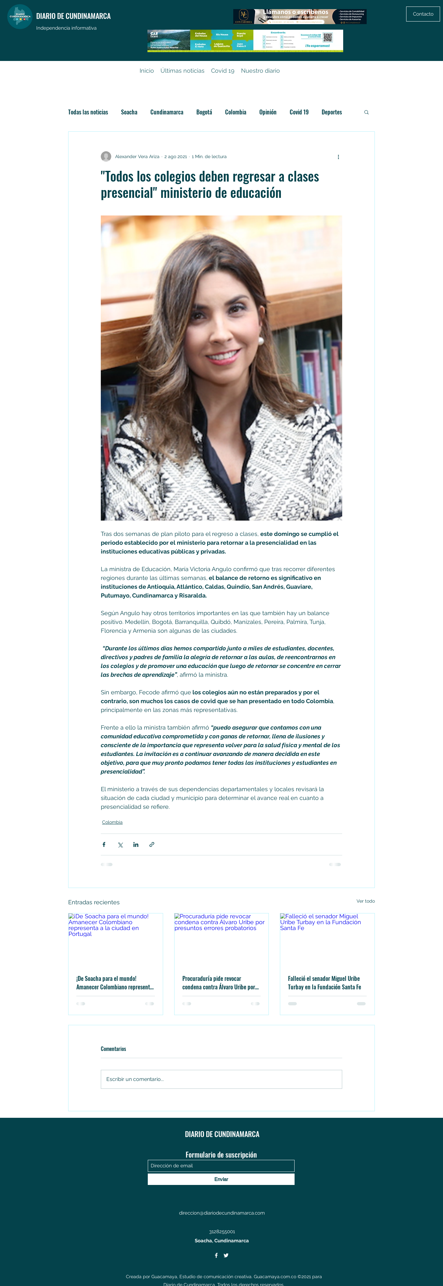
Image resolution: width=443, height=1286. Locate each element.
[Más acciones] (338, 156)
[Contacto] (423, 14)
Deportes (332, 111)
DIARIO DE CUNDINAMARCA (73, 15)
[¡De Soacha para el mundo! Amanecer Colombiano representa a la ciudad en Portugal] (116, 939)
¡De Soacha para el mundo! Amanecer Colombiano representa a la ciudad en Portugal (114, 982)
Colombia (235, 111)
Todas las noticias (88, 111)
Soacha (129, 111)
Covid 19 (299, 111)
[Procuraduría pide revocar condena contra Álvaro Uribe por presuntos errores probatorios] (222, 939)
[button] (366, 111)
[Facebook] (216, 1255)
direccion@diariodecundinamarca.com (222, 1213)
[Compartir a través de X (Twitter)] (120, 844)
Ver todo (366, 901)
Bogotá (204, 111)
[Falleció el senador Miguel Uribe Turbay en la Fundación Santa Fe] (327, 939)
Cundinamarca (166, 111)
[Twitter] (226, 1255)
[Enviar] (221, 1179)
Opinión (268, 111)
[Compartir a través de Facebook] (104, 844)
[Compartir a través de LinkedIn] (136, 844)
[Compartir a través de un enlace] (152, 844)
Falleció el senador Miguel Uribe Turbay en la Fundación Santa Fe (324, 982)
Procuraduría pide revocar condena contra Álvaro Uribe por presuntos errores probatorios (218, 982)
